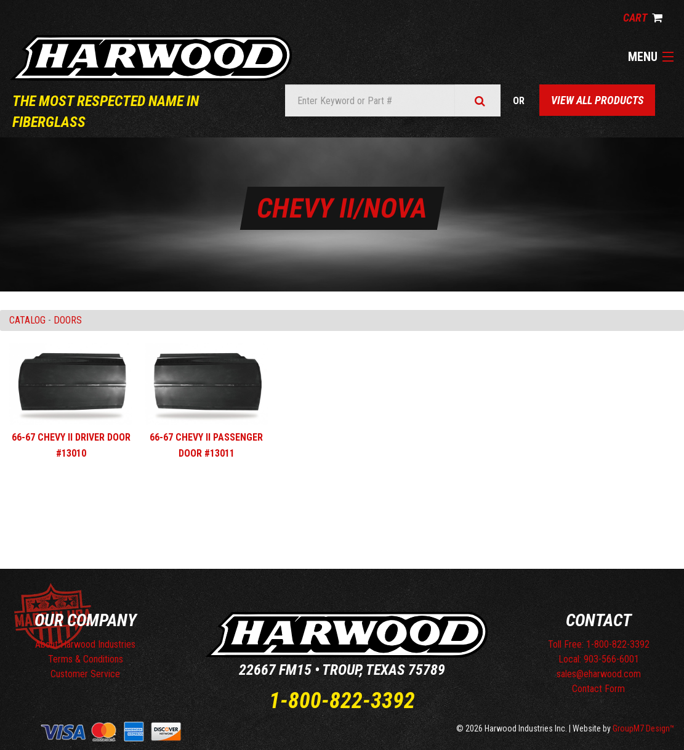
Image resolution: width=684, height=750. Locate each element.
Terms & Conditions (85, 659)
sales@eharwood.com (599, 674)
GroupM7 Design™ (644, 728)
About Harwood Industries (85, 644)
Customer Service (85, 674)
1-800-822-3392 (342, 701)
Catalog (27, 320)
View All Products (597, 100)
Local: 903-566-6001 (598, 659)
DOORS (68, 320)
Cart (642, 17)
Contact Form (598, 689)
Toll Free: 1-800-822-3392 (599, 644)
